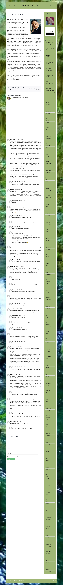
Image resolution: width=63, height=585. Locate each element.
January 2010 (48, 542)
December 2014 (48, 408)
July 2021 (47, 229)
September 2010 (48, 524)
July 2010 (47, 528)
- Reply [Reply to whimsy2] (21, 308)
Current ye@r (10, 461)
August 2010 (48, 526)
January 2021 (48, 242)
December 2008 (48, 571)
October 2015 (48, 385)
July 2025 (47, 120)
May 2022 (47, 206)
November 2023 (48, 165)
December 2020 (48, 245)
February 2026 (48, 104)
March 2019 (47, 292)
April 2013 (47, 453)
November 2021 (48, 220)
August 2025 (48, 118)
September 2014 (48, 415)
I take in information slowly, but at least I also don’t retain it (50, 71)
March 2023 (47, 183)
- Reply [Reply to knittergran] (21, 189)
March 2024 (47, 156)
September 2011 (48, 496)
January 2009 (48, 569)
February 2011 (48, 512)
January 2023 (48, 188)
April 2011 (47, 508)
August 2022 (48, 199)
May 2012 (47, 478)
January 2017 (48, 351)
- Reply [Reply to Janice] (20, 421)
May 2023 (47, 179)
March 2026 (47, 102)
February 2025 (48, 131)
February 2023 (48, 186)
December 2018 (48, 299)
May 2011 (47, 505)
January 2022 (48, 215)
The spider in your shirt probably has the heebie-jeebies (50, 80)
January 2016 (48, 378)
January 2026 (48, 106)
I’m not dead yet (48, 88)
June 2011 (47, 503)
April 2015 (47, 399)
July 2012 (47, 474)
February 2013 (48, 458)
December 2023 (48, 163)
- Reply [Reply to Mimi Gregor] (22, 139)
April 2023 (47, 181)
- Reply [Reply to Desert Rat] (21, 346)
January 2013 (48, 460)
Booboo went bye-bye (49, 42)
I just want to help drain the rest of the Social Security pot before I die (50, 67)
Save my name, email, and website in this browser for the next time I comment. (22, 456)
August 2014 (48, 417)
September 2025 (48, 115)
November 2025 (48, 111)
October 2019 (48, 276)
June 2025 (47, 122)
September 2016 (48, 360)
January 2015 (48, 406)
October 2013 (48, 440)
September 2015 (48, 387)
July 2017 (47, 338)
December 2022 (48, 190)
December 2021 (48, 217)
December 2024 (48, 136)
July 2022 (47, 202)
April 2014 (47, 426)
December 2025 (48, 109)
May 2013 (47, 451)
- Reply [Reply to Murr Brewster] (24, 181)
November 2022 (48, 192)
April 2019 (47, 290)
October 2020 (48, 249)
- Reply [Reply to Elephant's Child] (23, 266)
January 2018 (48, 324)
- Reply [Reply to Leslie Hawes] (22, 295)
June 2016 (47, 367)
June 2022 (47, 204)
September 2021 (48, 224)
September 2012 (48, 469)
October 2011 (48, 494)
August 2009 (48, 553)
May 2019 (47, 288)
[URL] (22, 454)
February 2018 (48, 322)
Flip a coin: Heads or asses (50, 58)
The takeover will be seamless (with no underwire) (49, 55)
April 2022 (47, 208)
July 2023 (47, 174)
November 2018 (48, 301)
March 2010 (47, 537)
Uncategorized (19, 82)
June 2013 (47, 449)
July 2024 (47, 147)
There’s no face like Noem (50, 90)
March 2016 (47, 374)
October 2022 (48, 195)
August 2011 (48, 499)
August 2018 (48, 308)
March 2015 (47, 401)
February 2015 (48, 403)
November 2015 (48, 383)
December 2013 (48, 435)
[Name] (22, 449)
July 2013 (47, 446)
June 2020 (47, 258)
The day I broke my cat (49, 51)
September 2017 (48, 333)
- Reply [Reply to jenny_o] (22, 231)
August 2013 (48, 444)
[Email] (22, 451)
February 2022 (48, 213)
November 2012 (48, 465)
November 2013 (48, 437)
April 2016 (47, 372)
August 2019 (48, 281)
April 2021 (47, 236)
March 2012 (47, 483)
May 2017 (47, 342)
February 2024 (48, 158)
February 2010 (48, 539)
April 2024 (47, 154)
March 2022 (47, 211)
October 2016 (48, 358)
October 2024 (48, 140)
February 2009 (48, 567)
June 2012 (47, 476)
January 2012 (48, 487)
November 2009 (48, 546)
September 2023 (48, 170)
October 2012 (48, 467)
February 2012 (48, 485)
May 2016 (47, 369)
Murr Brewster (10, 82)
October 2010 (48, 521)
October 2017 (48, 331)
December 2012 (48, 462)
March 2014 (47, 428)
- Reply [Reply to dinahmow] (21, 333)
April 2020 (47, 263)
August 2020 (48, 254)
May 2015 (47, 397)
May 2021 (47, 233)
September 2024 (48, 143)
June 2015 (47, 394)
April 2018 (47, 317)
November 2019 (48, 274)
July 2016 (47, 365)
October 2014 (48, 412)
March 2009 (47, 564)
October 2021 (48, 222)
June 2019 (47, 285)
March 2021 (47, 238)
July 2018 (47, 310)
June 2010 (47, 530)
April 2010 (47, 535)
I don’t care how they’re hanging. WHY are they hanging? (49, 62)
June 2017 (47, 340)
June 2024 (47, 149)
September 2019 (48, 279)
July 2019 (47, 283)
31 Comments (24, 82)
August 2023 (48, 172)
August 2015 (48, 390)
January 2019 (48, 297)
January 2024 (48, 161)
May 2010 (47, 533)
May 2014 (47, 424)
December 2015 (48, 381)
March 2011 (47, 510)
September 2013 (48, 442)
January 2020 (48, 270)
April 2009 (47, 562)
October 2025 (48, 113)
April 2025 (47, 127)
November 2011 (48, 492)
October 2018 (48, 304)
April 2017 (47, 344)
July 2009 (47, 555)
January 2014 (48, 433)
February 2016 (48, 376)
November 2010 (48, 519)
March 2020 (47, 265)
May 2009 (47, 560)
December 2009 (48, 544)
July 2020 (47, 256)
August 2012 (48, 471)
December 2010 (48, 517)
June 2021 (47, 231)
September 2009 (48, 551)
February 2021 (48, 240)
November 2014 (48, 410)
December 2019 (48, 272)
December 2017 (48, 326)
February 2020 (48, 267)
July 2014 (47, 419)
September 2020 (48, 251)
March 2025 (47, 129)
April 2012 (47, 480)
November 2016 (48, 356)
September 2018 (48, 306)
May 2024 (47, 152)
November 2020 (48, 247)
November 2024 (48, 138)
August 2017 (48, 335)
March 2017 (47, 347)
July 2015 (47, 392)
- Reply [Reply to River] (19, 374)
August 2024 (48, 145)
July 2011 (47, 501)
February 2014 (48, 431)
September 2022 (48, 197)
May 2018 (47, 315)
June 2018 (47, 313)
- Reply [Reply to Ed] (19, 245)
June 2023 (47, 177)
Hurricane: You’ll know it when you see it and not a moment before (50, 84)
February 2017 (48, 349)
